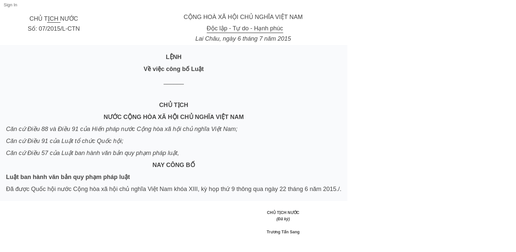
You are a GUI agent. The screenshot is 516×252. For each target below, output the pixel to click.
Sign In (10, 4)
